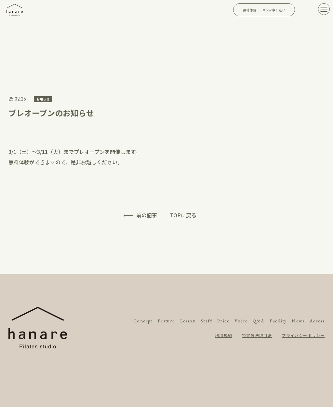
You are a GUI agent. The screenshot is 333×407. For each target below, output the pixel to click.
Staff (206, 321)
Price (223, 321)
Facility (278, 321)
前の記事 (146, 215)
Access (317, 321)
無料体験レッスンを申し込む (264, 9)
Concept (143, 321)
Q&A (258, 321)
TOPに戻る (183, 215)
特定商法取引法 (257, 335)
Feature (166, 321)
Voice (240, 321)
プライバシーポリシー (303, 335)
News (298, 321)
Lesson (188, 321)
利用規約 (223, 335)
